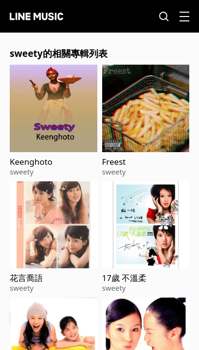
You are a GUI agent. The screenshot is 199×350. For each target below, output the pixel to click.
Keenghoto (31, 162)
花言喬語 (26, 278)
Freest (114, 162)
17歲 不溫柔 (124, 278)
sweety (22, 171)
